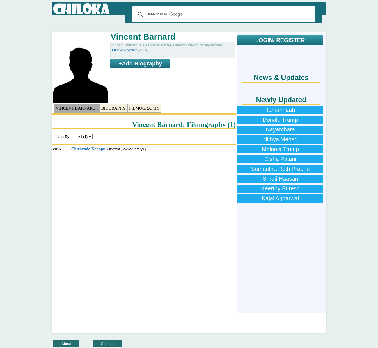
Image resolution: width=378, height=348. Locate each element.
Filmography (144, 108)
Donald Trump (280, 120)
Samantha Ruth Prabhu (280, 169)
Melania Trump (280, 149)
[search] (222, 14)
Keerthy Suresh (280, 188)
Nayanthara (280, 129)
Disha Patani (280, 159)
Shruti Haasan (280, 179)
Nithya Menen (280, 139)
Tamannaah (280, 110)
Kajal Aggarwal (280, 198)
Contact (107, 344)
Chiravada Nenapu (124, 50)
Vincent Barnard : (77, 108)
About (66, 344)
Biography (113, 108)
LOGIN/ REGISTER (280, 40)
